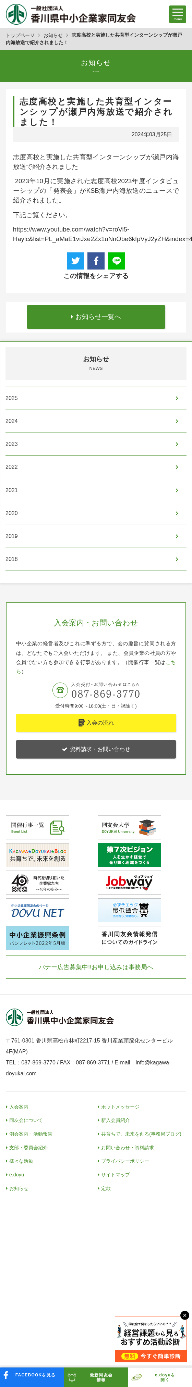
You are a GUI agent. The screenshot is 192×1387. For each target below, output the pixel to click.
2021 (11, 490)
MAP (20, 1051)
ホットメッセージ (120, 1107)
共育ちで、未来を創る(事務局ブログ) (141, 1134)
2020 (11, 513)
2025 (11, 398)
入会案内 (18, 1107)
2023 (11, 444)
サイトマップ (115, 1174)
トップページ (20, 35)
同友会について (26, 1120)
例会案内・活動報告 (30, 1134)
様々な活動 (21, 1161)
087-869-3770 (38, 1062)
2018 (11, 559)
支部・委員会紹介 (28, 1147)
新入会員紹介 (115, 1120)
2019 (11, 536)
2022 (11, 467)
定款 (106, 1188)
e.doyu (16, 1174)
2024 (11, 421)
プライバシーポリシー (125, 1161)
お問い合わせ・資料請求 (127, 1147)
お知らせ (53, 35)
